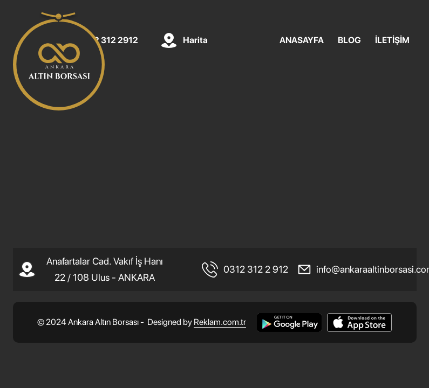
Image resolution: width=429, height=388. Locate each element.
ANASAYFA (302, 40)
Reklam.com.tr (220, 322)
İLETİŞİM (392, 40)
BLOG (349, 40)
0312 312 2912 (108, 40)
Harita (195, 40)
